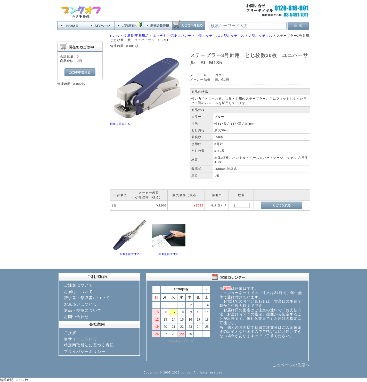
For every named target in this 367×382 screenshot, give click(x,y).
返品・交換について (82, 310)
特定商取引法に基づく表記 (89, 345)
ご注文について (78, 285)
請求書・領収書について (87, 298)
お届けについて (78, 291)
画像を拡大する (120, 123)
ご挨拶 (70, 332)
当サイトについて (80, 339)
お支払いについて (80, 304)
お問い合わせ (76, 316)
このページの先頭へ (291, 365)
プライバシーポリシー (85, 351)
